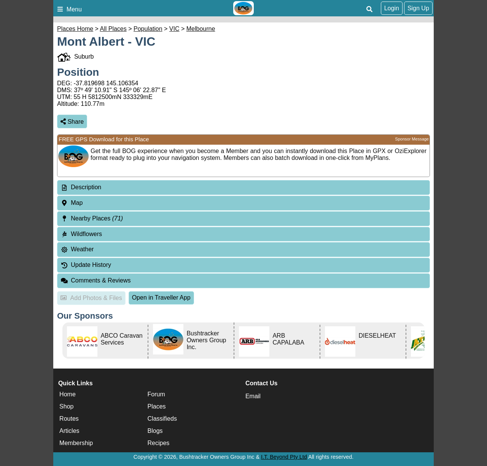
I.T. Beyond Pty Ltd (284, 457)
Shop (66, 406)
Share (72, 121)
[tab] (243, 187)
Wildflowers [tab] (81, 234)
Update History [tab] (85, 265)
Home (67, 394)
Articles (69, 431)
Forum (156, 394)
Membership (76, 443)
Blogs (155, 431)
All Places (113, 29)
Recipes (159, 443)
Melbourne (200, 29)
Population (148, 29)
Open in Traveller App (161, 297)
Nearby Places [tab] (91, 218)
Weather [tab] (77, 249)
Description (86, 187)
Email (253, 396)
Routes (69, 418)
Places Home (75, 29)
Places (157, 406)
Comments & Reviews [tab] (95, 280)
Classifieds (162, 418)
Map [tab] (71, 202)
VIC (174, 29)
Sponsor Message (412, 139)
